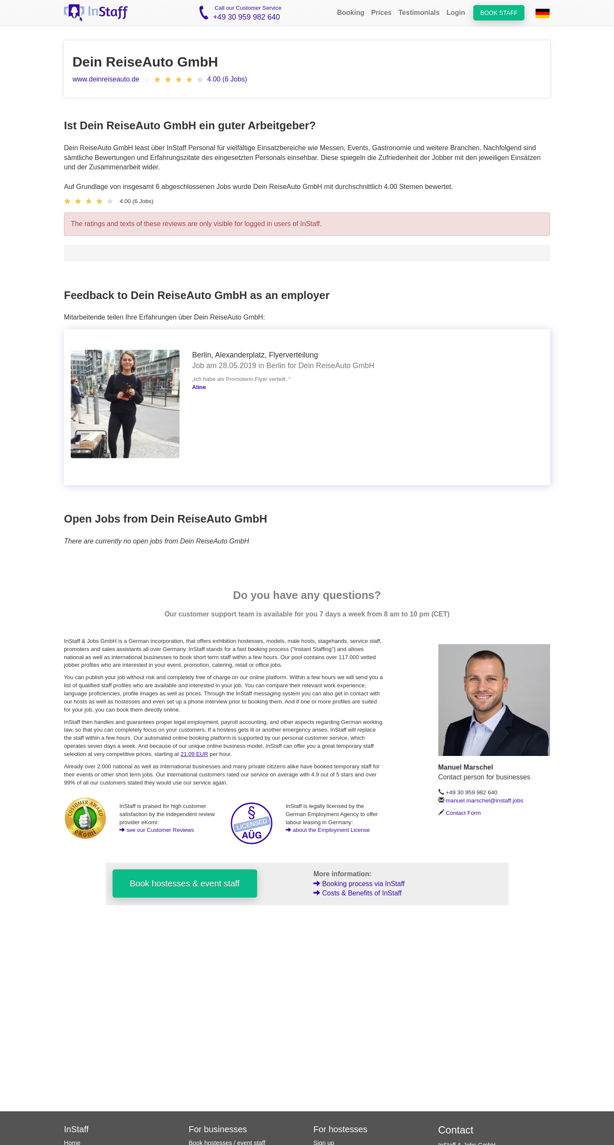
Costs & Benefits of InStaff (357, 893)
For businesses (218, 1129)
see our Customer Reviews (156, 830)
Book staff (499, 12)
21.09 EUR (194, 754)
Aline (199, 387)
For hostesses (340, 1129)
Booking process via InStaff (359, 883)
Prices (381, 12)
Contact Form (463, 813)
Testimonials (419, 12)
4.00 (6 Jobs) (227, 79)
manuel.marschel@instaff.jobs (484, 800)
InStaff (76, 1129)
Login (455, 12)
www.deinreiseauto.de (105, 79)
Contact (456, 1130)
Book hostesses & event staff (185, 883)
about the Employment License (328, 830)
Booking (350, 12)
